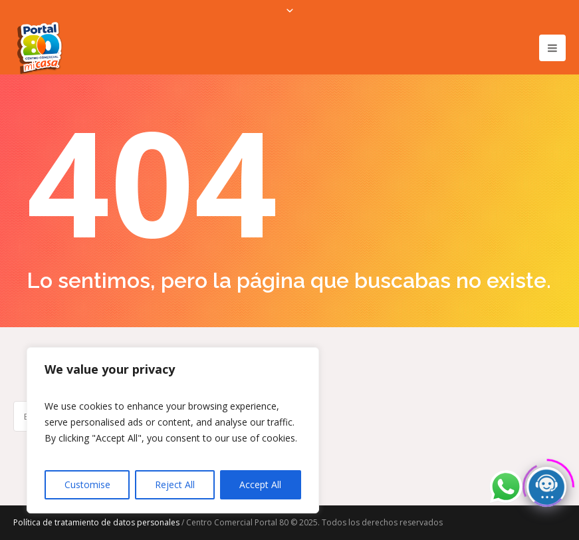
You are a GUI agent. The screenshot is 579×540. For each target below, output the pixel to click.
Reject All (175, 484)
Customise (87, 484)
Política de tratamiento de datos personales (96, 522)
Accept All (260, 484)
